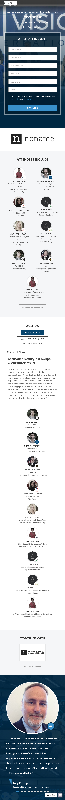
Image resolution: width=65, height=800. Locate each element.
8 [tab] (41, 792)
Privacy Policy (14, 99)
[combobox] (32, 81)
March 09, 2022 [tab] (32, 332)
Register (32, 108)
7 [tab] (38, 792)
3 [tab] (25, 792)
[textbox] (32, 82)
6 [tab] (35, 792)
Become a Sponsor (32, 666)
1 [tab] (17, 792)
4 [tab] (28, 792)
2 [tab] (22, 792)
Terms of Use (29, 99)
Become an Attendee (32, 307)
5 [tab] (32, 792)
